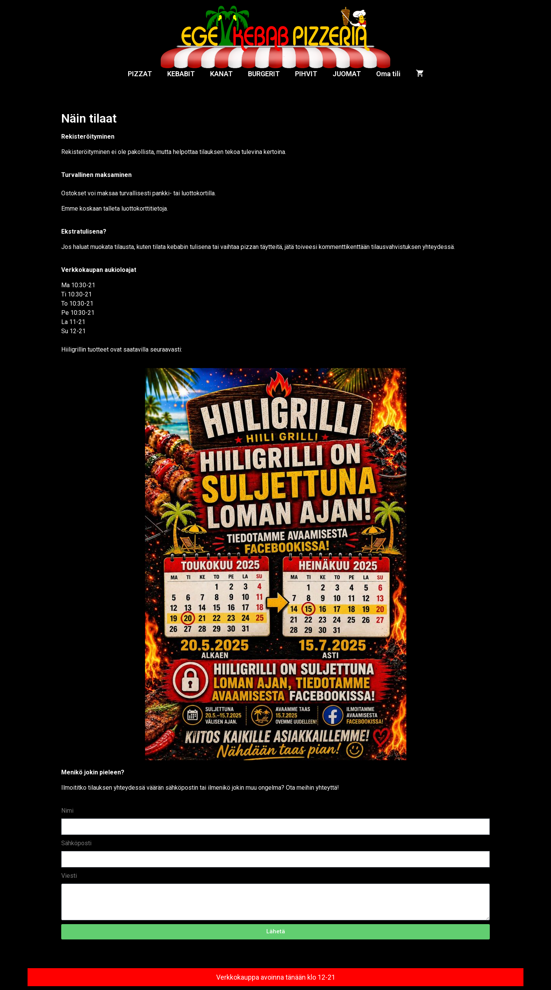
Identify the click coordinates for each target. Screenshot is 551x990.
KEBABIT (181, 74)
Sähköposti (76, 843)
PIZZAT (140, 74)
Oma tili (388, 74)
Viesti (69, 875)
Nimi (67, 810)
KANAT (221, 74)
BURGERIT (264, 74)
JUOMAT (347, 74)
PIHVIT (306, 74)
